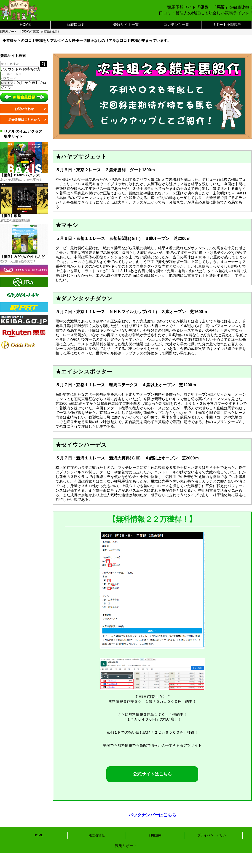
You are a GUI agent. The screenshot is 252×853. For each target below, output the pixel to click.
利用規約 (155, 835)
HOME (25, 25)
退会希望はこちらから (24, 119)
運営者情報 (97, 835)
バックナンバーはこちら (152, 815)
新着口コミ (76, 25)
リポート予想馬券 (226, 25)
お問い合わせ (24, 109)
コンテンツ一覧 (176, 25)
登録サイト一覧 (126, 25)
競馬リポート (8, 31)
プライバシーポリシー (213, 835)
